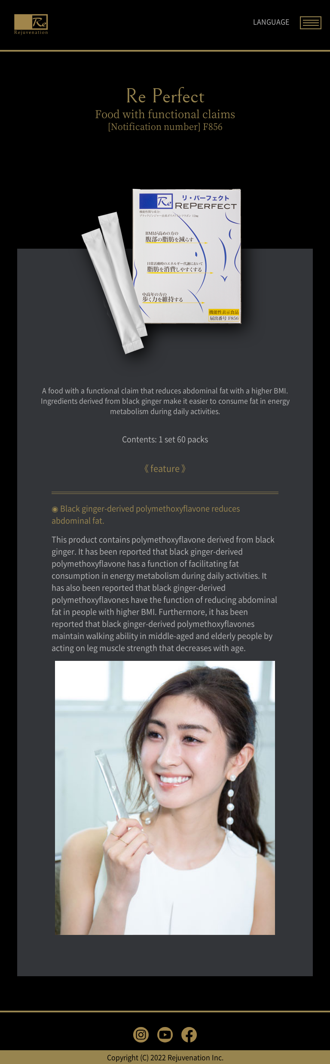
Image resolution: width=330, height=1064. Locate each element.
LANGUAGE (271, 21)
